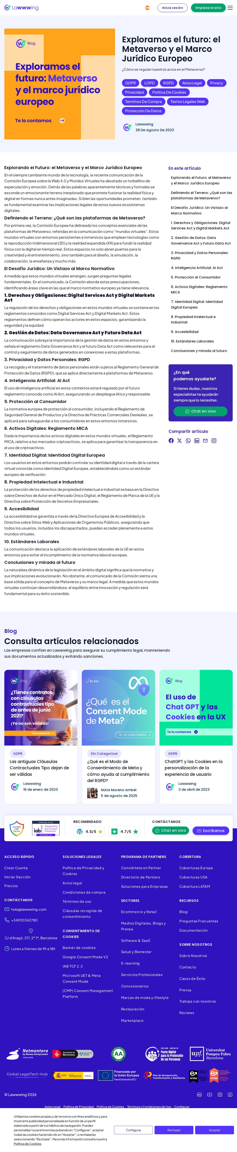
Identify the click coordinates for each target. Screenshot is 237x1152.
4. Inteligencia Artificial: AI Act (197, 267)
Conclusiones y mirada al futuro (199, 350)
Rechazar (174, 1130)
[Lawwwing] (21, 8)
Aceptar (214, 1130)
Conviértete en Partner (141, 868)
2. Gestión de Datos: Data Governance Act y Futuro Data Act (201, 240)
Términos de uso (77, 901)
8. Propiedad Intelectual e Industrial (193, 319)
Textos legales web (188, 101)
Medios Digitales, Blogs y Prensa (143, 926)
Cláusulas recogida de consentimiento (82, 913)
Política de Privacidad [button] (78, 1107)
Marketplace (132, 1020)
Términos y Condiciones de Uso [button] (149, 1107)
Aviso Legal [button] (52, 1107)
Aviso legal (192, 82)
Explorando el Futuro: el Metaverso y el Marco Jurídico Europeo (201, 180)
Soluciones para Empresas (144, 886)
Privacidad (134, 92)
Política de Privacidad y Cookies (83, 871)
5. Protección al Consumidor (196, 277)
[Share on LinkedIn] (196, 441)
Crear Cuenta (16, 868)
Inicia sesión (172, 8)
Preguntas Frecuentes (198, 921)
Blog (183, 911)
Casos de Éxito (192, 978)
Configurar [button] (182, 1107)
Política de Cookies (27, 1144)
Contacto (187, 967)
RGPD (168, 82)
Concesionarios (135, 986)
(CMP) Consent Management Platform (88, 993)
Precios (11, 885)
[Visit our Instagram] (213, 441)
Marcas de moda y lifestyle (145, 997)
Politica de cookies (169, 92)
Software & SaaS (135, 940)
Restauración (132, 1009)
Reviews (186, 1012)
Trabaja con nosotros (197, 1001)
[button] (211, 830)
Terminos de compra (143, 101)
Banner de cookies (79, 947)
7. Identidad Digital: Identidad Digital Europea (197, 304)
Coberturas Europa (196, 868)
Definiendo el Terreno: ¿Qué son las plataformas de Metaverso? (201, 195)
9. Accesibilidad (185, 331)
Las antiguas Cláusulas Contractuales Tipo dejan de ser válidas (39, 768)
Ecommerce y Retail (139, 911)
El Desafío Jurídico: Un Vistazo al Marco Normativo (199, 210)
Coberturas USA (193, 877)
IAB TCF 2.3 (73, 966)
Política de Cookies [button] (110, 1107)
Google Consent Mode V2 (85, 957)
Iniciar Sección (17, 877)
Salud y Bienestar (136, 951)
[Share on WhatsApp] (188, 441)
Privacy (216, 82)
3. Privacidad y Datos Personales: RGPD (200, 255)
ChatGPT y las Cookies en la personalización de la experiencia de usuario (194, 768)
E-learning (130, 963)
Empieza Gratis (208, 8)
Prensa (185, 990)
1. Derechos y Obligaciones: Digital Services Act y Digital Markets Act (200, 225)
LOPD (149, 82)
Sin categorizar (104, 753)
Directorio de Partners (140, 877)
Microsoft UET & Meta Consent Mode (82, 978)
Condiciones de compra (84, 892)
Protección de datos (143, 110)
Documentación (193, 930)
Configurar (133, 1130)
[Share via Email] (205, 441)
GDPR (130, 82)
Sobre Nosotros (193, 955)
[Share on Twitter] (179, 441)
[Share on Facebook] (171, 441)
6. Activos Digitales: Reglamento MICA (199, 289)
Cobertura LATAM (194, 886)
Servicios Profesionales (142, 974)
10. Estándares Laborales (192, 341)
